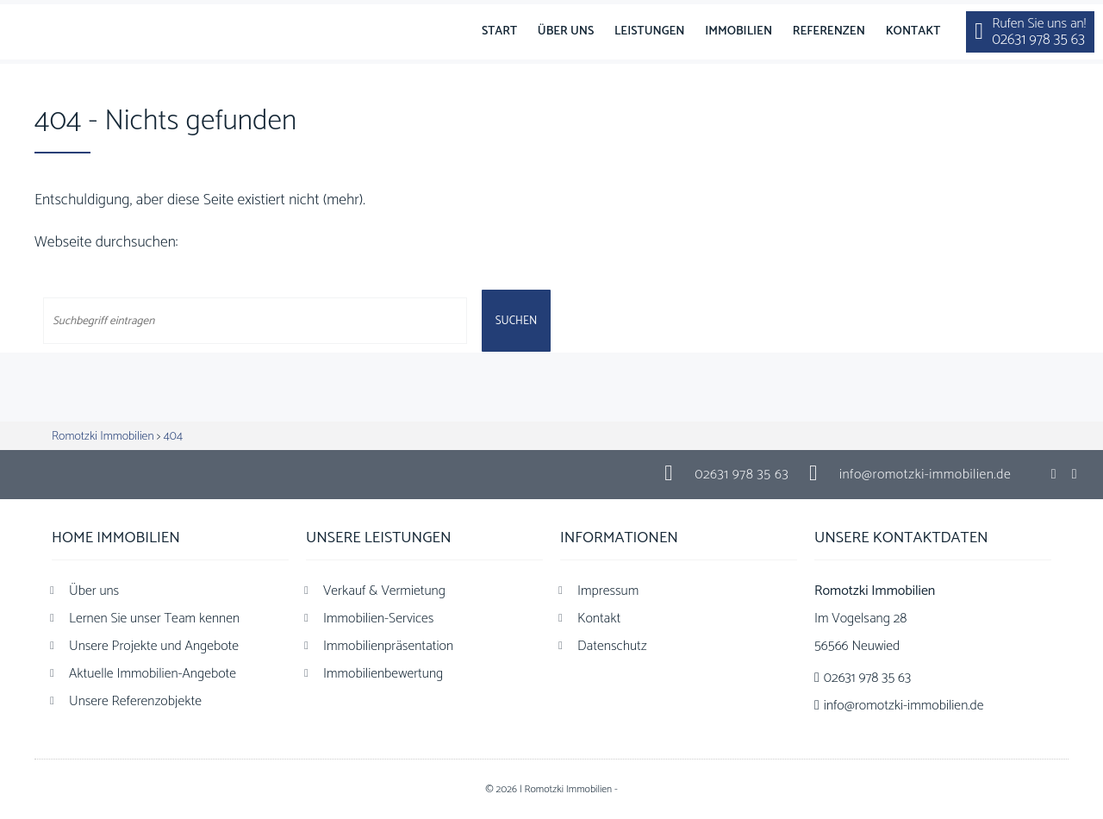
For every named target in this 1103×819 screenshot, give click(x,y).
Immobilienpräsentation (388, 646)
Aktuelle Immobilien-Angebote (152, 673)
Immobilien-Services (378, 618)
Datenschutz (612, 646)
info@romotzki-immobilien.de (925, 474)
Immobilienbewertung (383, 673)
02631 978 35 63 (741, 474)
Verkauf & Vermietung (384, 591)
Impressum (608, 591)
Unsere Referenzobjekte (135, 701)
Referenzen (829, 31)
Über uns (566, 31)
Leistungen (649, 31)
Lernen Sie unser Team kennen (154, 618)
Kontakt (913, 31)
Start (499, 31)
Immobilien (738, 31)
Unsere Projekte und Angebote (154, 646)
